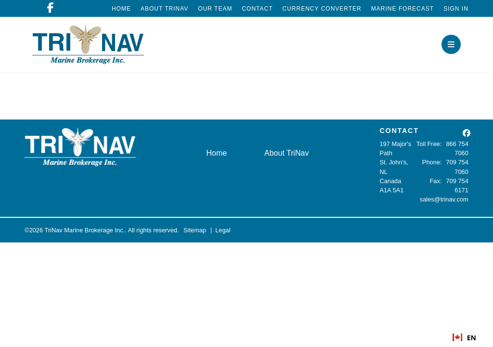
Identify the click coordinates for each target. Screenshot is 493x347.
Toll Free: (429, 143)
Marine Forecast (402, 8)
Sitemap (194, 230)
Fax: (436, 181)
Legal (222, 230)
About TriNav (164, 8)
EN (464, 337)
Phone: (432, 162)
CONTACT (398, 130)
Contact (257, 8)
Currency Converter (322, 8)
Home (121, 8)
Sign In (455, 8)
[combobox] (464, 337)
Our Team (215, 8)
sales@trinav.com (444, 199)
